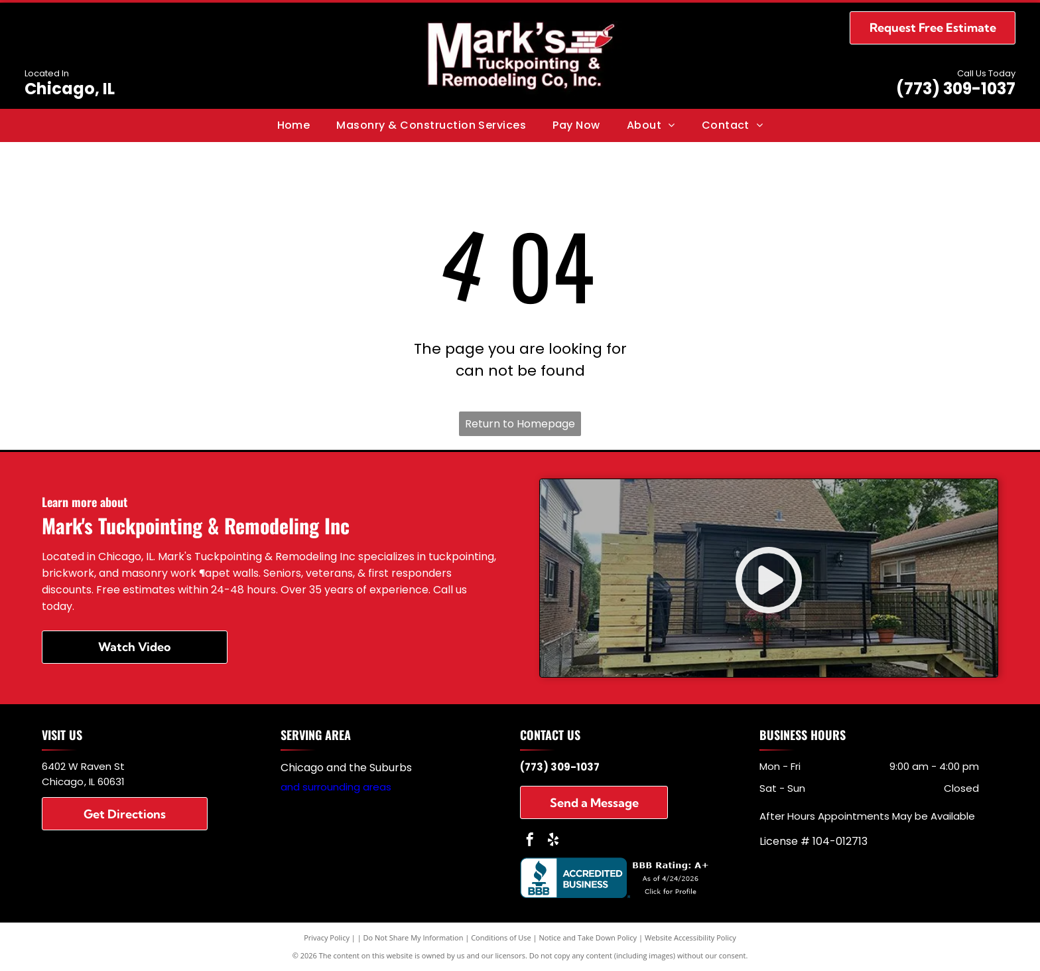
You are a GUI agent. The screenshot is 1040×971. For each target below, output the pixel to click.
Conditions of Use (501, 937)
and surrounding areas (336, 787)
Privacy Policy (327, 937)
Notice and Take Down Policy (588, 937)
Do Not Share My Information (413, 937)
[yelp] (553, 841)
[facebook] (530, 841)
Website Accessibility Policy (690, 937)
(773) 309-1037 (955, 89)
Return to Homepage (520, 423)
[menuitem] (294, 125)
